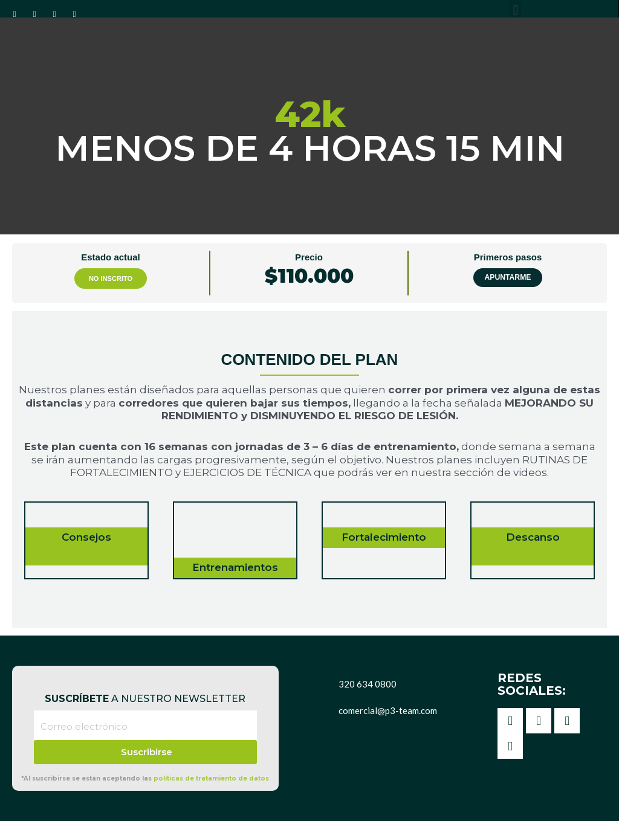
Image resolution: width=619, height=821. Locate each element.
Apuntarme (507, 277)
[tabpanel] (309, 469)
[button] (515, 10)
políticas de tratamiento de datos (211, 778)
